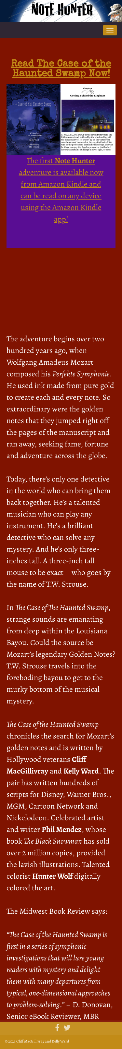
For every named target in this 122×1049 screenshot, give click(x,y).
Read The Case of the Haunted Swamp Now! (61, 69)
